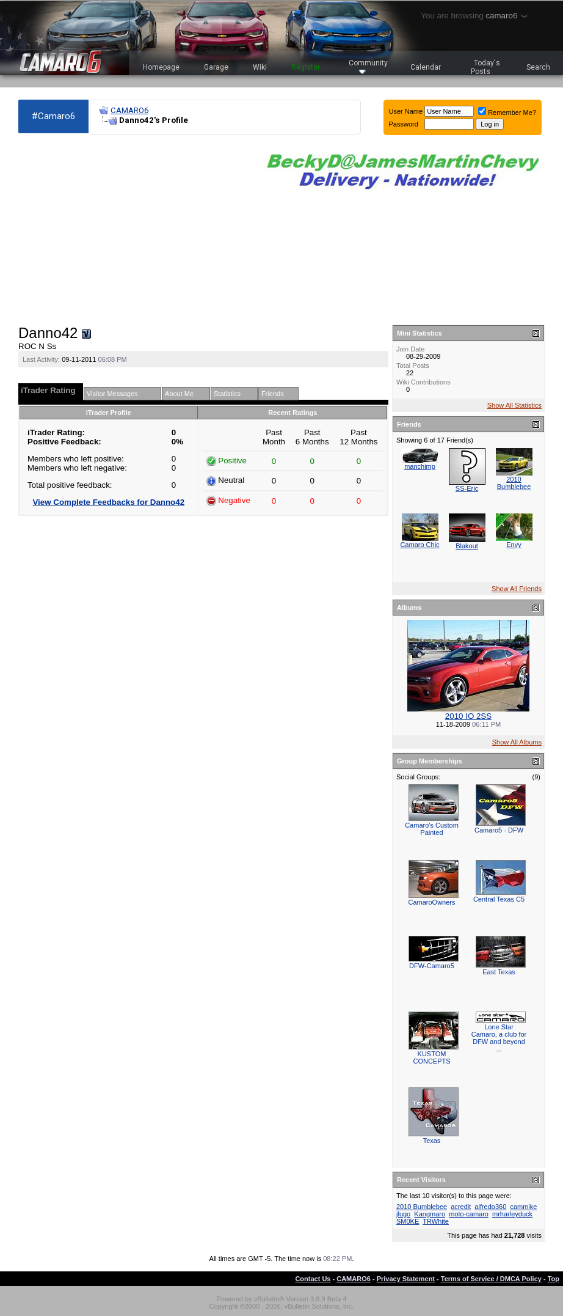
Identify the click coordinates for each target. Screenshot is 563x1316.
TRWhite (436, 1221)
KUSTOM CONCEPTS (431, 1057)
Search (538, 67)
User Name (406, 111)
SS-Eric (467, 488)
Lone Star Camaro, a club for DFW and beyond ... (498, 1038)
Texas (432, 1140)
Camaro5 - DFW (498, 830)
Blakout (467, 546)
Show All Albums (517, 742)
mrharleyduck (512, 1214)
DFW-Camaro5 (431, 965)
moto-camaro (469, 1214)
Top (553, 1278)
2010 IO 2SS (468, 716)
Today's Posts (485, 67)
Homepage (161, 67)
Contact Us (312, 1278)
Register (305, 67)
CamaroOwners (431, 902)
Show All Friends (517, 588)
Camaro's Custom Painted (432, 829)
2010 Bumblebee (514, 483)
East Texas (498, 972)
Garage (216, 67)
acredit (461, 1206)
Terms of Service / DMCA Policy (491, 1278)
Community (368, 66)
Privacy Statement (406, 1278)
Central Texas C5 (499, 899)
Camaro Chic (419, 544)
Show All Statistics (514, 405)
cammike (523, 1206)
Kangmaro (429, 1214)
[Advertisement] (132, 229)
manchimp (419, 466)
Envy (513, 544)
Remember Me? (507, 112)
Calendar (425, 67)
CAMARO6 (129, 110)
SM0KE (407, 1221)
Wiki (260, 67)
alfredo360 (490, 1206)
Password (403, 124)
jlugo (403, 1214)
